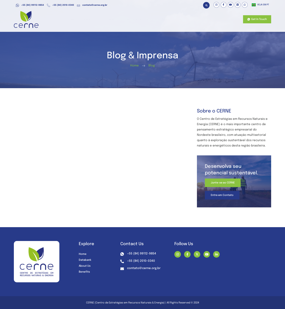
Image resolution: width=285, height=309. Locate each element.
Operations (100, 19)
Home (82, 19)
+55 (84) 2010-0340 (60, 5)
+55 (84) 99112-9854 (30, 5)
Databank (85, 260)
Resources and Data (146, 19)
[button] (206, 5)
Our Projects (210, 19)
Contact (229, 19)
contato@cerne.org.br (92, 5)
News (171, 19)
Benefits (120, 19)
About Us (189, 19)
